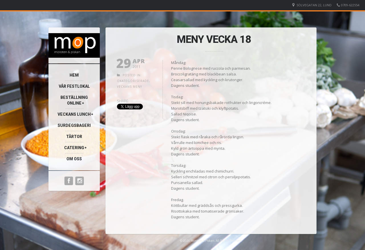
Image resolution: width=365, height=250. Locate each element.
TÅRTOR (74, 136)
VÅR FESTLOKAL (74, 86)
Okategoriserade (133, 81)
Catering (74, 147)
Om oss (74, 159)
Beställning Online (74, 100)
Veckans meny (129, 87)
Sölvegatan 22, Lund (314, 5)
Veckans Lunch (74, 114)
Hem (74, 75)
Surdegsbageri (74, 125)
